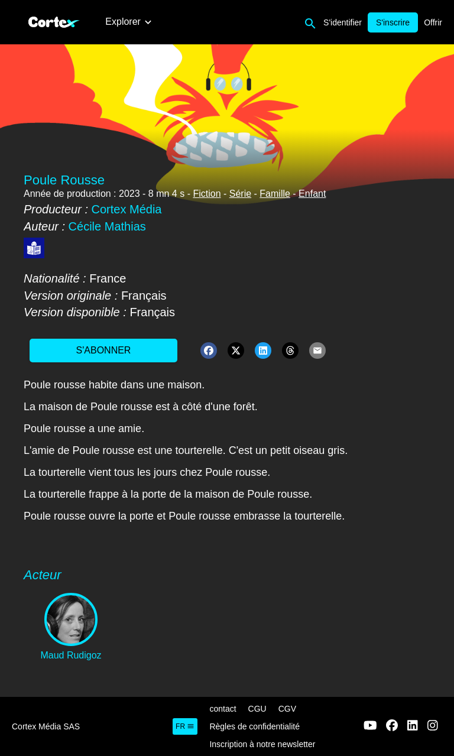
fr (185, 726)
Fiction (206, 194)
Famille (275, 194)
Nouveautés (130, 22)
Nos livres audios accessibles (349, 22)
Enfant (312, 194)
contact (222, 708)
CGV (287, 708)
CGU (257, 708)
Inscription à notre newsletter (262, 744)
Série (240, 194)
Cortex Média (127, 209)
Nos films (187, 22)
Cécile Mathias (107, 226)
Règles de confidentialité (254, 726)
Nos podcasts (247, 22)
